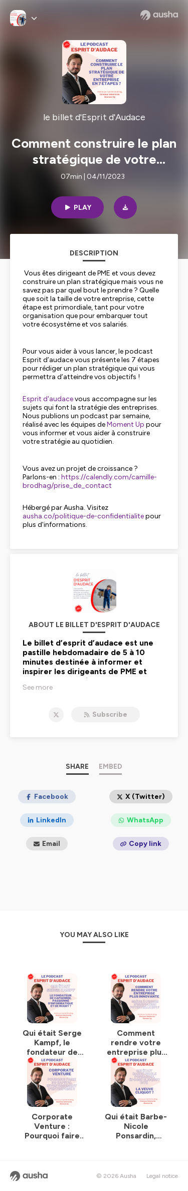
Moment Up (125, 424)
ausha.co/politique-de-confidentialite (83, 516)
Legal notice (162, 1175)
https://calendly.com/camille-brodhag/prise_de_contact (90, 481)
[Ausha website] (159, 15)
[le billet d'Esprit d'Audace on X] (56, 714)
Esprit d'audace (48, 399)
